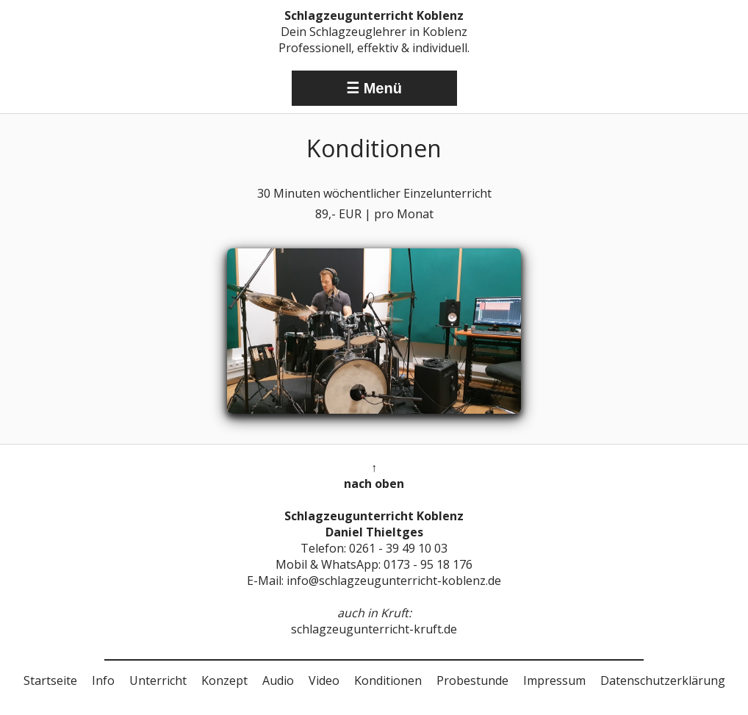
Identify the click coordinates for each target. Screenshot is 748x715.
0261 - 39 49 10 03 (398, 548)
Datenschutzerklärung (662, 680)
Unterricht (158, 680)
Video (324, 680)
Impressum (554, 680)
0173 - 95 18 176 (428, 564)
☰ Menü (374, 88)
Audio (278, 680)
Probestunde (472, 680)
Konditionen (388, 680)
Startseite (50, 680)
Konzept (224, 680)
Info (103, 680)
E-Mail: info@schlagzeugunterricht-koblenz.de (374, 580)
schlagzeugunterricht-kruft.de (374, 629)
